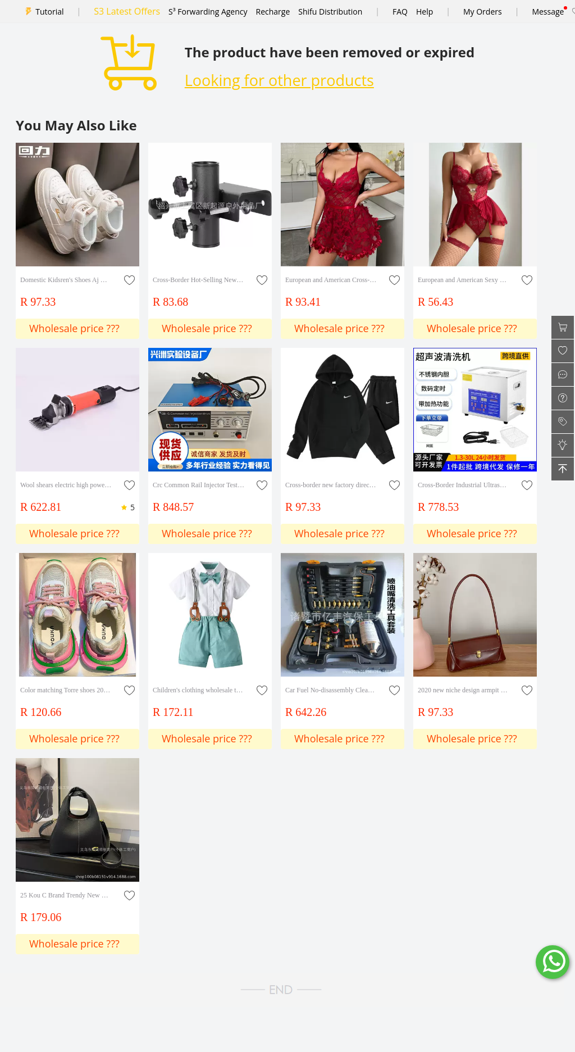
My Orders (482, 11)
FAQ (400, 11)
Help (424, 11)
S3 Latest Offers (127, 11)
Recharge (273, 11)
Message (548, 11)
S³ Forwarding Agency (207, 11)
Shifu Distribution (330, 11)
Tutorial (49, 11)
